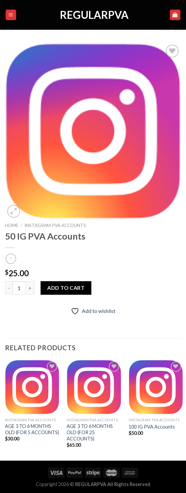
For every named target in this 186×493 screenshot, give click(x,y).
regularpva (93, 15)
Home (11, 225)
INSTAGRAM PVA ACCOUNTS (55, 225)
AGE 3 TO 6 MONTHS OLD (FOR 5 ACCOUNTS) (32, 429)
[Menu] (11, 15)
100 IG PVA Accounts (152, 427)
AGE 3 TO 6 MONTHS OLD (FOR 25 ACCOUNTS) (90, 432)
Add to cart (65, 287)
